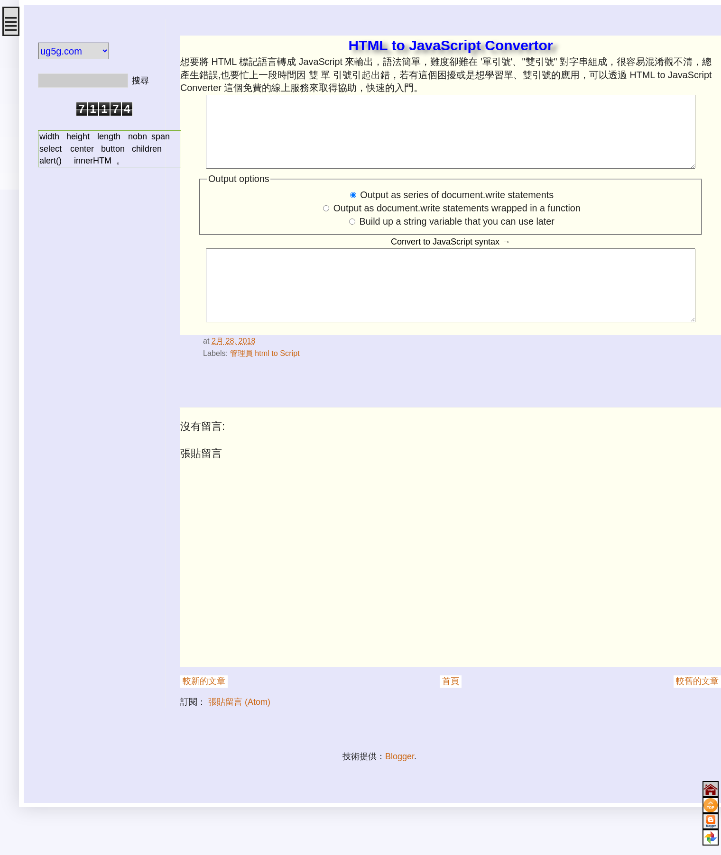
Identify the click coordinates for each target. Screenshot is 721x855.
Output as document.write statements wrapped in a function (457, 222)
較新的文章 (204, 709)
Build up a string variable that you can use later (457, 235)
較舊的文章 (697, 709)
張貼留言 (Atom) (239, 730)
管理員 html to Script (265, 381)
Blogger (399, 785)
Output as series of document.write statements (457, 209)
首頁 (450, 709)
